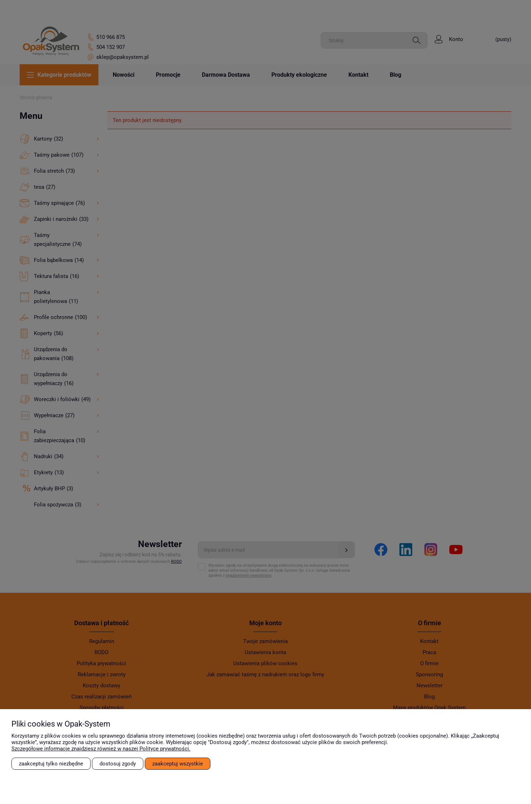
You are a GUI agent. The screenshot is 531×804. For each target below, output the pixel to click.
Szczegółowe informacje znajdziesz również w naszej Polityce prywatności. (100, 748)
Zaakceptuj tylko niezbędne (51, 763)
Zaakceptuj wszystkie (177, 763)
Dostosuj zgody (117, 763)
